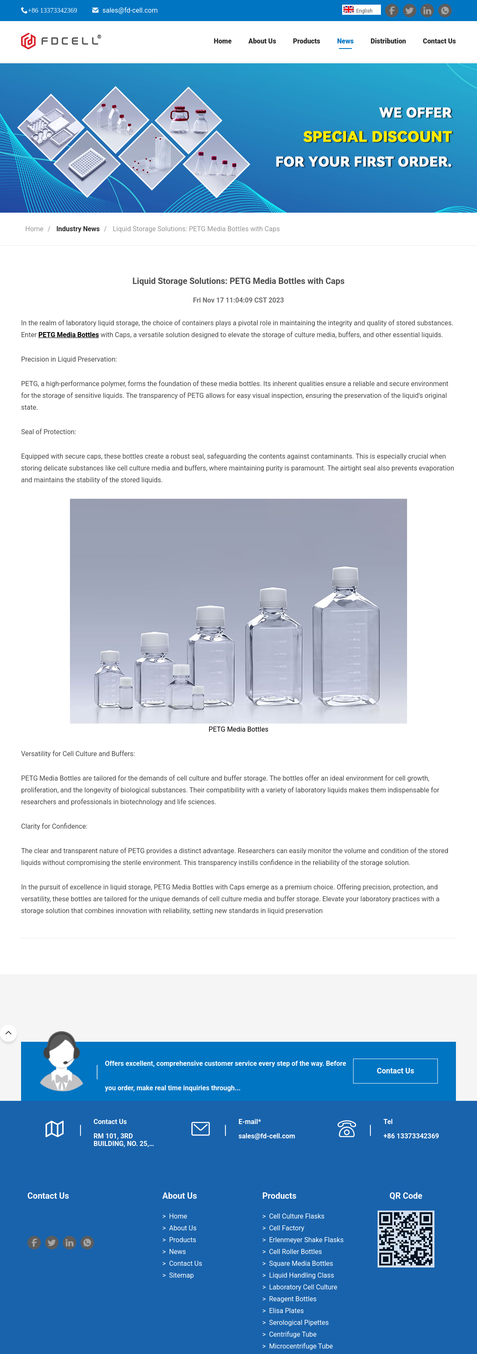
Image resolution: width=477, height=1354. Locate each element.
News (344, 42)
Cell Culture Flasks (296, 1216)
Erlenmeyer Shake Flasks (306, 1240)
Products (305, 42)
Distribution (388, 42)
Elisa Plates (286, 1311)
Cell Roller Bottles (295, 1252)
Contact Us (439, 42)
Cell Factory (286, 1228)
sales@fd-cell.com (130, 10)
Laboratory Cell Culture (303, 1287)
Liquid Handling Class (301, 1275)
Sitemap (181, 1275)
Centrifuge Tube (292, 1334)
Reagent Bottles (292, 1299)
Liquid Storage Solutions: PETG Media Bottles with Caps (196, 229)
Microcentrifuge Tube (300, 1346)
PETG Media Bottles (238, 616)
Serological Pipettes (299, 1323)
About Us (261, 42)
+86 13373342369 (52, 10)
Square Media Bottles (301, 1263)
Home (221, 42)
